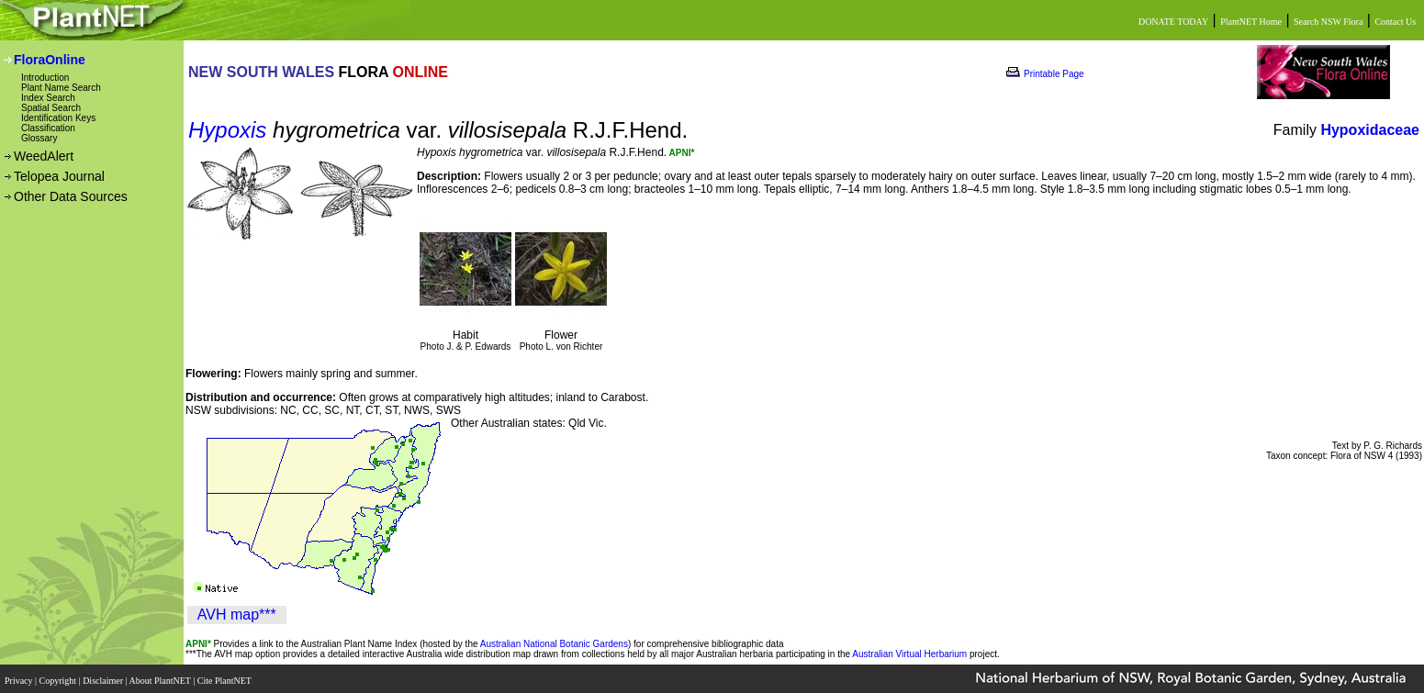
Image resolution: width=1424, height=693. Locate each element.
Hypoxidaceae (1369, 130)
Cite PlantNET (225, 677)
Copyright (59, 677)
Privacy (20, 677)
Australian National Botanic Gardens (554, 644)
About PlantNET (161, 677)
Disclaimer (104, 677)
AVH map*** (236, 614)
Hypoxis (227, 129)
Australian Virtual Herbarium (909, 654)
